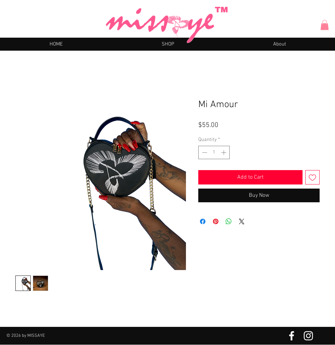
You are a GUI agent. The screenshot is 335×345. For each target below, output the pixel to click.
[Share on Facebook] (203, 221)
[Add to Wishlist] (312, 177)
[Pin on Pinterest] (216, 221)
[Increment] (224, 152)
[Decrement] (204, 152)
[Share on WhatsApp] (229, 221)
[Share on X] (242, 221)
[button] (324, 25)
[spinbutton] (214, 152)
